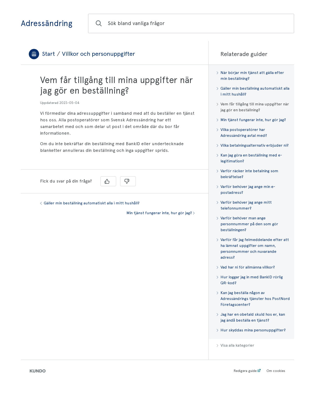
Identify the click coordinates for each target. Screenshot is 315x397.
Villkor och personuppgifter (98, 53)
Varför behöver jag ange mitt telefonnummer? (244, 205)
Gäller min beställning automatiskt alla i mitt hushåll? (90, 203)
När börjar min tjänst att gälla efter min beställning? (250, 75)
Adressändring (46, 23)
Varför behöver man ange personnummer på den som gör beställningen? (247, 224)
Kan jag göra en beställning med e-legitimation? (249, 158)
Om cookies (276, 371)
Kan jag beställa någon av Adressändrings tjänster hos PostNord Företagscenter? (253, 298)
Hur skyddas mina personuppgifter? (251, 330)
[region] (114, 120)
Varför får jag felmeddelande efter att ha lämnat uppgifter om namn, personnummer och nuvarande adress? (253, 248)
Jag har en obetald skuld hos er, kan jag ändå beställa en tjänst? (251, 317)
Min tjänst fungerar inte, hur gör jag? (160, 213)
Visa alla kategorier (235, 345)
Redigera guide (245, 371)
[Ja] (108, 181)
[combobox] (191, 23)
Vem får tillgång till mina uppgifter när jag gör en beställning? (253, 107)
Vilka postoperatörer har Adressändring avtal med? (242, 132)
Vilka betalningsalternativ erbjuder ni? (253, 145)
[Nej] (128, 181)
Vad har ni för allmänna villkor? (246, 267)
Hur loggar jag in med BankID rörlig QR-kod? (250, 280)
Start (48, 53)
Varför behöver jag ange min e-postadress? (246, 189)
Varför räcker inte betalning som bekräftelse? (247, 174)
